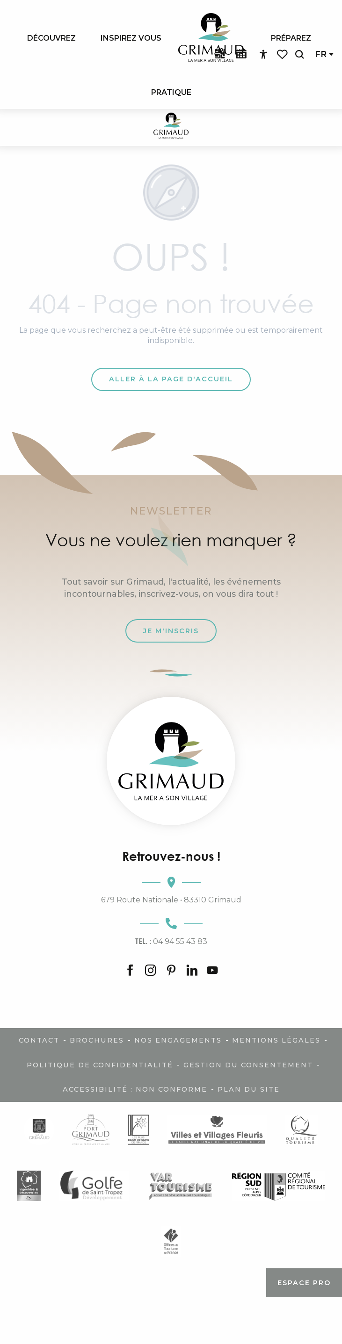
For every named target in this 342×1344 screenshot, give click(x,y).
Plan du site (249, 1089)
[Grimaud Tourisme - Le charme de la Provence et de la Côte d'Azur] (171, 127)
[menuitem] (51, 37)
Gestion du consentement (248, 1065)
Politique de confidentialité (100, 1065)
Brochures (97, 1040)
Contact (39, 1040)
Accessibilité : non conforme (135, 1089)
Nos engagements (178, 1040)
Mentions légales (276, 1040)
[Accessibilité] (263, 54)
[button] (299, 54)
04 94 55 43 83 (171, 941)
